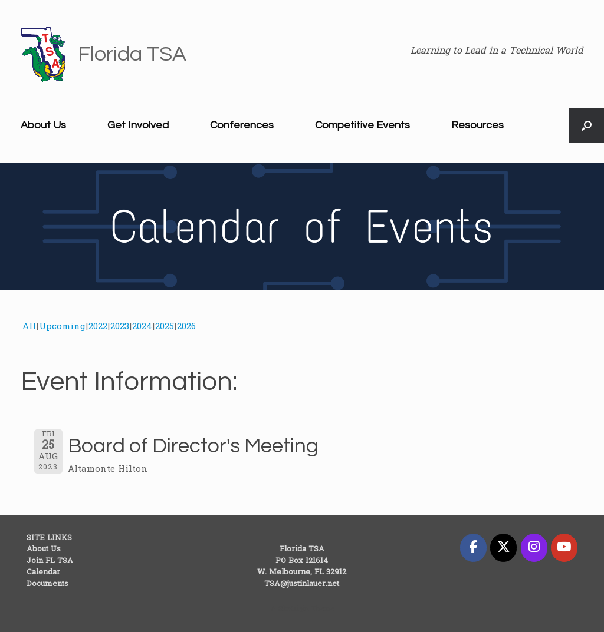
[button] (586, 125)
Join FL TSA (50, 561)
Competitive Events (362, 125)
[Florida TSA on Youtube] (564, 548)
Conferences (242, 125)
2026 (186, 326)
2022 (97, 326)
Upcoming (62, 326)
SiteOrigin (293, 609)
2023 (119, 326)
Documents (47, 584)
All (29, 326)
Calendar (43, 572)
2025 (164, 326)
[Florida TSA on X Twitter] (503, 548)
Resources (477, 125)
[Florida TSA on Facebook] (473, 548)
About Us (43, 125)
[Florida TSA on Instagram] (534, 548)
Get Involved (138, 125)
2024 (142, 326)
